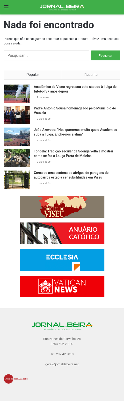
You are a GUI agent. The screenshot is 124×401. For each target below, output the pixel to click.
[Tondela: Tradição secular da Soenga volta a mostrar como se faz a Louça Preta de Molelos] (17, 158)
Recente (90, 74)
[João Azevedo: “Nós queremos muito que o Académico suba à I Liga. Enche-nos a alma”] (17, 137)
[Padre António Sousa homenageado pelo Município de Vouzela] (17, 115)
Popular (33, 74)
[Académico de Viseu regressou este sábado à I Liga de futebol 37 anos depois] (17, 94)
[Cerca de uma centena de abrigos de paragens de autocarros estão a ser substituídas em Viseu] (17, 180)
